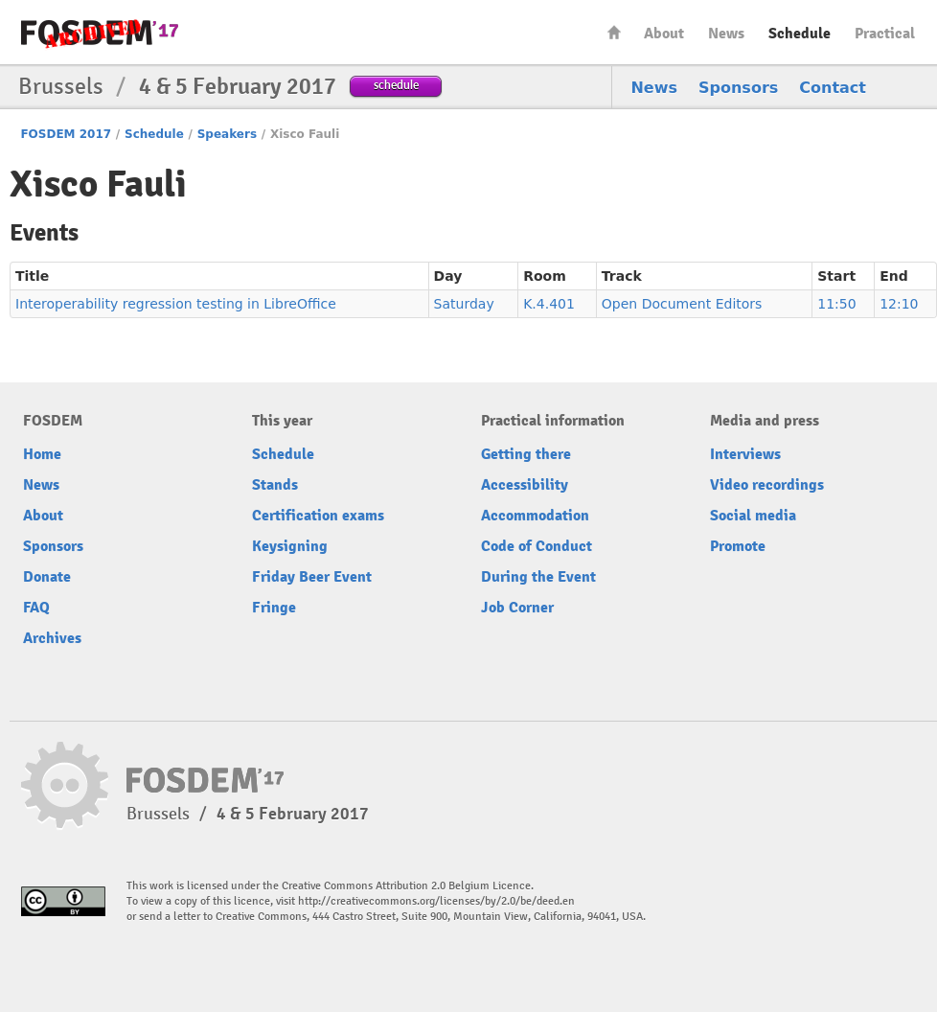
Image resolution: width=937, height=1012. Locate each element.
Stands (275, 484)
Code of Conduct (536, 546)
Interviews (745, 454)
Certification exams (318, 515)
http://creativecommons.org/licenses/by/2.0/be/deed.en (436, 901)
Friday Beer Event (312, 576)
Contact (832, 88)
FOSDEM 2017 (65, 134)
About (664, 33)
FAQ (36, 607)
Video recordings (767, 484)
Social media (753, 515)
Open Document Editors (682, 303)
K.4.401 (549, 303)
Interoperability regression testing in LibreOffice (175, 303)
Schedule (799, 33)
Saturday (464, 303)
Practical (885, 33)
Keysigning (290, 546)
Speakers (227, 134)
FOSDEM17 (99, 33)
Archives (52, 638)
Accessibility (524, 484)
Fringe (274, 607)
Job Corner (517, 607)
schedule (396, 85)
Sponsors (738, 88)
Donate (47, 576)
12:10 (899, 303)
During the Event (538, 576)
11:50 (836, 303)
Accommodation (535, 515)
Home (614, 32)
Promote (738, 546)
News (726, 33)
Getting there (526, 454)
